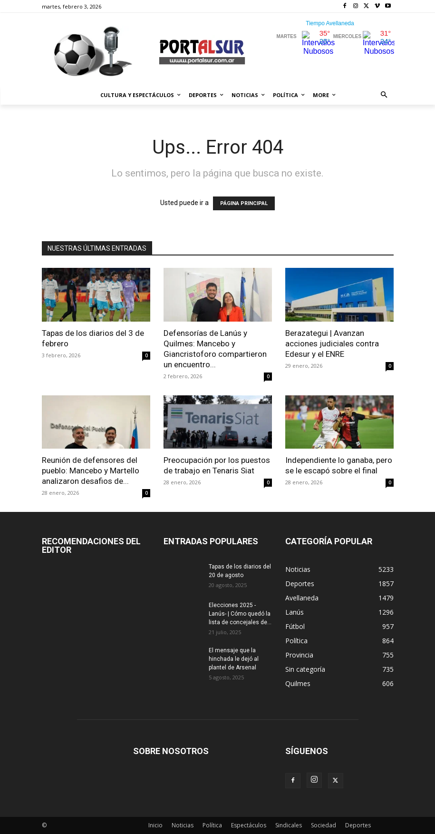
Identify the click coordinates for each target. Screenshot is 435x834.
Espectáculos (248, 825)
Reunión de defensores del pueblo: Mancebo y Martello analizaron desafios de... (90, 470)
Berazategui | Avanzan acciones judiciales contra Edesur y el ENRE (332, 343)
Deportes (358, 825)
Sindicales (288, 825)
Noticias (182, 825)
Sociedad (323, 825)
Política (212, 825)
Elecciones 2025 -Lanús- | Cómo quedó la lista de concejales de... (240, 614)
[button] (384, 95)
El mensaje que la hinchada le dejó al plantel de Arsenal (234, 659)
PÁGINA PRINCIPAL (244, 203)
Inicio (155, 825)
